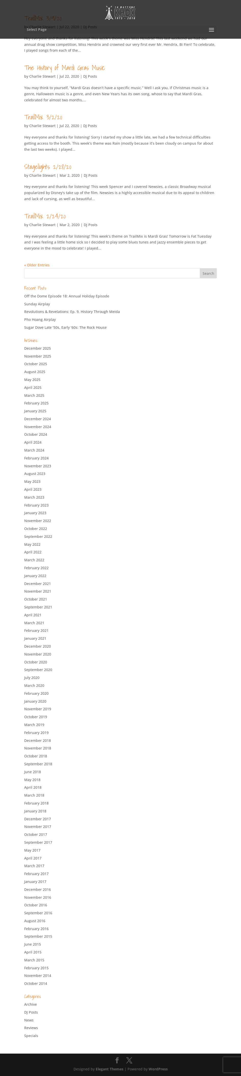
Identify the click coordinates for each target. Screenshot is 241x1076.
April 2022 (32, 552)
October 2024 (35, 434)
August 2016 (34, 920)
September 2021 (38, 607)
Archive (30, 1004)
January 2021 (35, 638)
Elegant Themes (109, 1069)
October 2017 (35, 834)
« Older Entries (37, 265)
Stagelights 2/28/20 (47, 166)
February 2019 (36, 732)
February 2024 (36, 458)
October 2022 (35, 528)
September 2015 (38, 936)
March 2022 (34, 559)
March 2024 (34, 450)
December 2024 (37, 418)
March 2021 (34, 622)
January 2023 (35, 512)
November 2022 (37, 520)
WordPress (158, 1069)
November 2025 (37, 356)
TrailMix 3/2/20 (43, 117)
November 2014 (37, 975)
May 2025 (32, 379)
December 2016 (37, 889)
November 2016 (37, 897)
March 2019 (34, 724)
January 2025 (35, 410)
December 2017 (37, 818)
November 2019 (37, 708)
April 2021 (32, 614)
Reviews (31, 1027)
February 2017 (36, 873)
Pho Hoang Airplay (40, 319)
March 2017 (34, 865)
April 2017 (32, 858)
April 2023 (32, 489)
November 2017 (37, 826)
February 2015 (36, 967)
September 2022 (38, 536)
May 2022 (32, 544)
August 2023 (34, 473)
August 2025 (34, 371)
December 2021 (37, 583)
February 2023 (36, 505)
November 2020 (37, 654)
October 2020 (35, 662)
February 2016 (36, 928)
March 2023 (34, 497)
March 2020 (34, 685)
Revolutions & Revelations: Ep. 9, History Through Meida (72, 311)
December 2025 (37, 348)
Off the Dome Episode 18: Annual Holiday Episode (66, 296)
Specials (31, 1035)
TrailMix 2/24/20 (45, 216)
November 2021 (37, 591)
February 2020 (36, 693)
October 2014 (35, 983)
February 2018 (36, 803)
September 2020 (38, 669)
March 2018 (34, 795)
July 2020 (31, 677)
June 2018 (32, 771)
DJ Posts (90, 76)
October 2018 (35, 756)
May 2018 (32, 779)
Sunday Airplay (37, 304)
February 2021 (36, 630)
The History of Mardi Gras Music (64, 67)
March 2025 (34, 395)
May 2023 (32, 481)
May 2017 (32, 850)
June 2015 (32, 944)
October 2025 (35, 363)
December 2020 (37, 646)
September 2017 (38, 842)
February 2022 (36, 567)
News (29, 1020)
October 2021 (35, 599)
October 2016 (35, 905)
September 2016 (38, 912)
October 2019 (35, 716)
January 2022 (35, 575)
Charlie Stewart (42, 76)
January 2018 (35, 811)
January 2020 (35, 701)
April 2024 (32, 442)
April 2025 (32, 387)
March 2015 (34, 960)
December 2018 (37, 740)
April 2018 (32, 787)
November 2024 (37, 426)
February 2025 (36, 403)
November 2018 (37, 748)
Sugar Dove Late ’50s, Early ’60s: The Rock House (65, 327)
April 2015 (32, 952)
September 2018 (38, 763)
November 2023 (37, 466)
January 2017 (35, 881)
